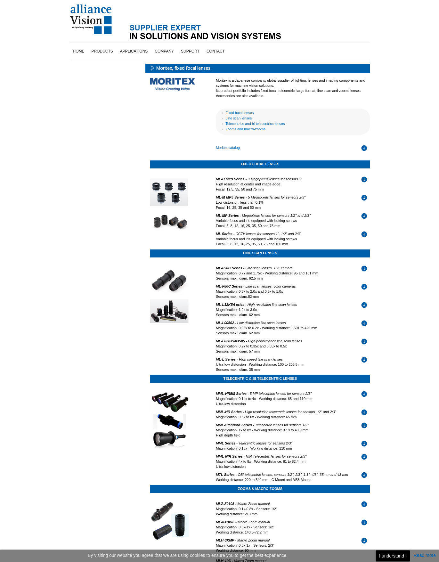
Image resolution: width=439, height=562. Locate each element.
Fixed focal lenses (239, 113)
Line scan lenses (238, 118)
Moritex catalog (228, 148)
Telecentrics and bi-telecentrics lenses (255, 124)
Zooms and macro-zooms (245, 129)
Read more (425, 555)
